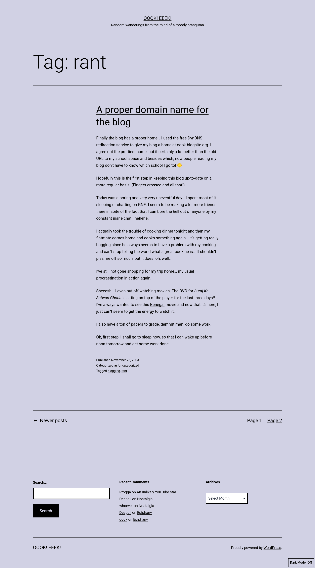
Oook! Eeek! (158, 18)
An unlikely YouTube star (156, 492)
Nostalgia (145, 499)
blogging (114, 371)
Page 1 (254, 420)
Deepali (125, 499)
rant (124, 371)
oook (123, 519)
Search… (40, 482)
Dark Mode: (301, 562)
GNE (142, 204)
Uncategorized (128, 365)
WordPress (272, 548)
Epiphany (144, 512)
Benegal (157, 304)
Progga (125, 492)
